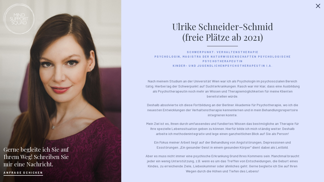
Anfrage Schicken (23, 172)
